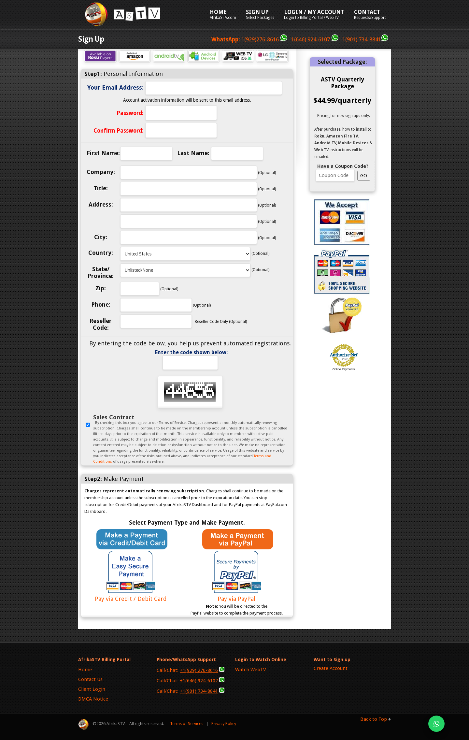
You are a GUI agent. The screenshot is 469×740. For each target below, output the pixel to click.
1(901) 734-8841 (364, 39)
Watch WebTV (250, 670)
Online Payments (344, 369)
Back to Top (373, 719)
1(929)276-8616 (249, 39)
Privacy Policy (223, 723)
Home (85, 670)
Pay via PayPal (236, 595)
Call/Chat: (190, 670)
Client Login (91, 689)
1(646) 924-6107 (316, 39)
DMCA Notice (93, 699)
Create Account (331, 668)
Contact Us (90, 679)
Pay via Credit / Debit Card (130, 595)
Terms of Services (186, 723)
